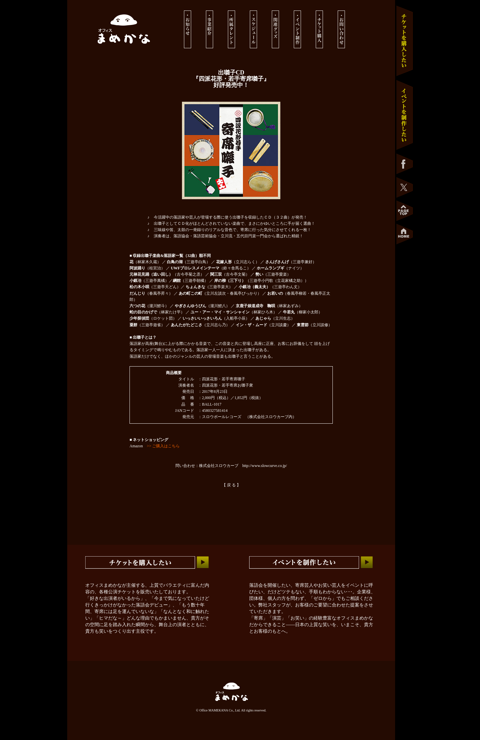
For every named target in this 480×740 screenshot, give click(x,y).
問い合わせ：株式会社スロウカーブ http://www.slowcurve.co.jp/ (231, 465)
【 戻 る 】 (231, 485)
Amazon (155, 446)
